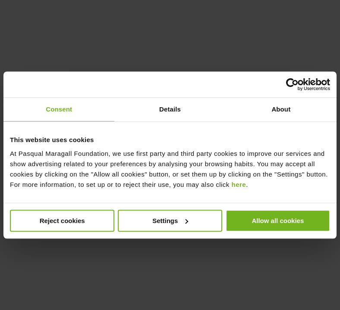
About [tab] (280, 109)
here (239, 184)
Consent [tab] (59, 109)
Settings (170, 220)
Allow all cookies (278, 220)
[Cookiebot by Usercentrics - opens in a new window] (292, 84)
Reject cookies (62, 220)
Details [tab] (170, 109)
